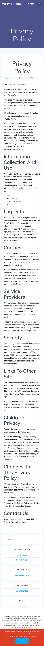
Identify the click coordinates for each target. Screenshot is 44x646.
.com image (22, 555)
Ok (22, 641)
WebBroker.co (18, 4)
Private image (22, 560)
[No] (41, 637)
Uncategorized (22, 591)
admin (8, 78)
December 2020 (22, 575)
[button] (40, 612)
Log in (22, 606)
